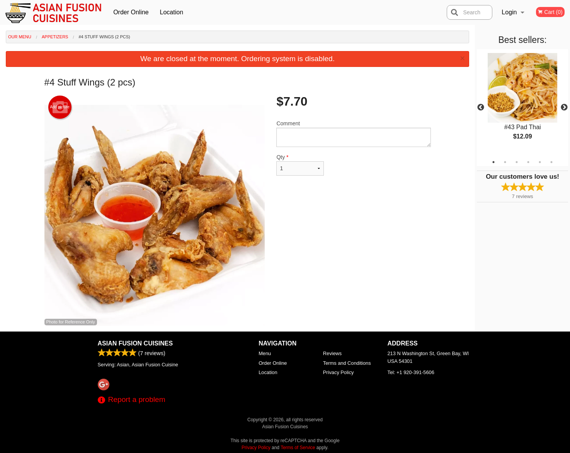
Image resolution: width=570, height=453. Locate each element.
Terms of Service (298, 447)
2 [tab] (505, 162)
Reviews (332, 353)
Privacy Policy (338, 372)
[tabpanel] (522, 103)
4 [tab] (528, 162)
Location (172, 12)
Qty (299, 165)
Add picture (60, 107)
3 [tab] (517, 162)
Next (564, 107)
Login (509, 12)
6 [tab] (551, 162)
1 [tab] (493, 162)
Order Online (131, 12)
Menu (265, 353)
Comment (353, 133)
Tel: (411, 372)
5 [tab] (540, 162)
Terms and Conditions (347, 363)
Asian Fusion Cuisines (135, 343)
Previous (481, 107)
